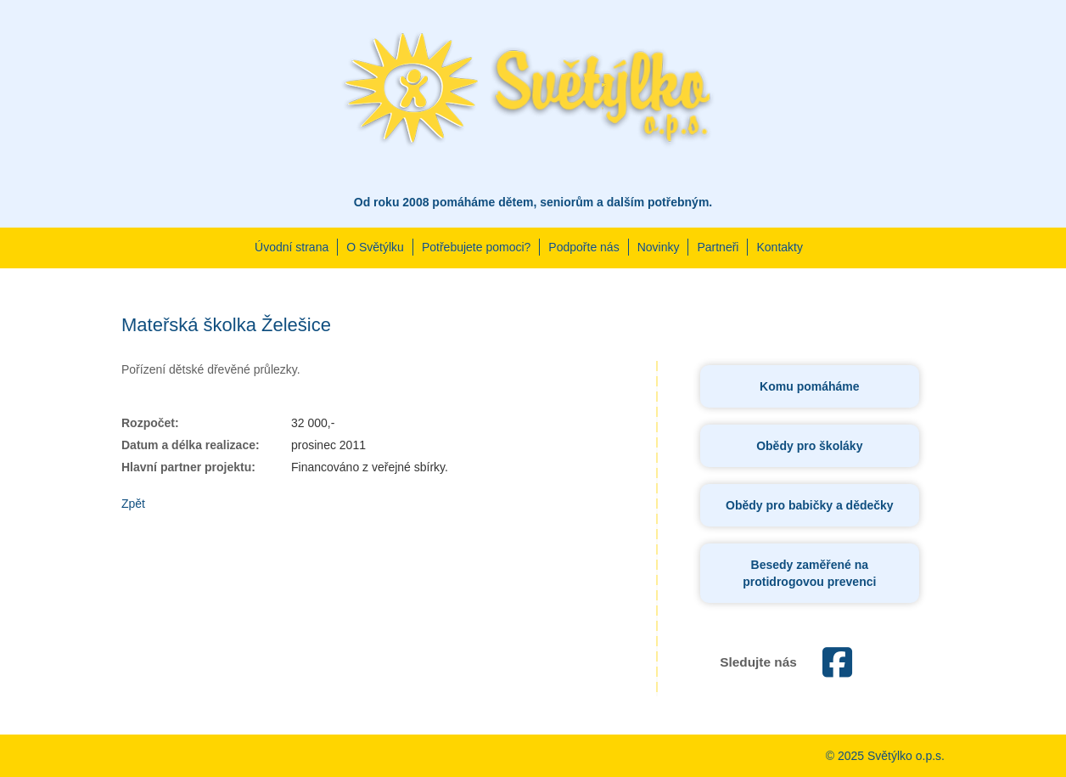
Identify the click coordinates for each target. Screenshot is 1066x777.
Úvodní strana (291, 247)
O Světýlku (375, 247)
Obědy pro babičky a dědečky (810, 505)
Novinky (658, 247)
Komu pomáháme (809, 386)
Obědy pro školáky (809, 446)
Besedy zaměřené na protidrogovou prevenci (809, 573)
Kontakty (779, 247)
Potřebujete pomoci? (476, 247)
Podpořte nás (583, 247)
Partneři (717, 247)
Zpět (133, 503)
